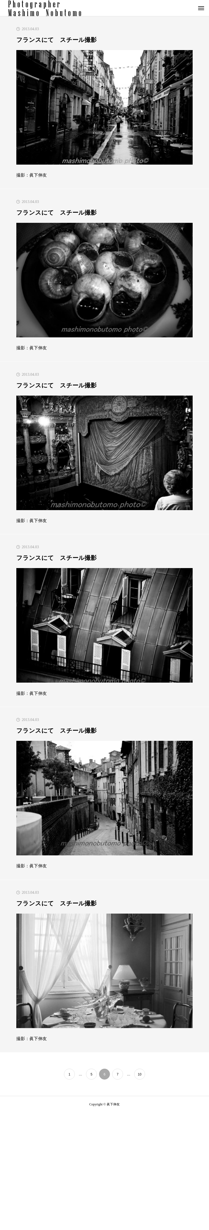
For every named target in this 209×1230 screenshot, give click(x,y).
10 (139, 1074)
